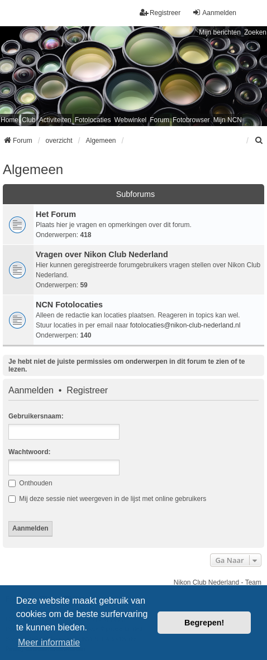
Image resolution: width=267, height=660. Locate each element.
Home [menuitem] (9, 120)
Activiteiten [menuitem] (55, 120)
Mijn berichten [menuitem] (220, 32)
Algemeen (33, 169)
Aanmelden (31, 390)
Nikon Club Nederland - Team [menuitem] (217, 582)
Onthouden (30, 483)
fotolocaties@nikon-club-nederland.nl (185, 325)
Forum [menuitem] (159, 120)
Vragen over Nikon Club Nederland (102, 254)
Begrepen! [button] (204, 622)
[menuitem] (259, 141)
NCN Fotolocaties (69, 304)
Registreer (87, 390)
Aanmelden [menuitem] (214, 12)
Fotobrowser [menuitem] (191, 120)
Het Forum (56, 214)
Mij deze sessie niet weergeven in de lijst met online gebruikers (107, 499)
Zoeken (255, 32)
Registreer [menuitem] (160, 12)
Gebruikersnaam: (36, 416)
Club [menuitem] (29, 120)
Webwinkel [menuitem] (130, 120)
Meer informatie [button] (49, 642)
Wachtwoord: (29, 452)
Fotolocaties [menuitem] (93, 120)
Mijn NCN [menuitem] (227, 120)
